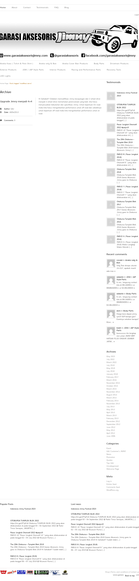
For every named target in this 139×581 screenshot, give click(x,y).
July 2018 (110, 371)
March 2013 (111, 415)
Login (137, 15)
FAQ (56, 7)
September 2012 (113, 424)
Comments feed (113, 487)
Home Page (4, 83)
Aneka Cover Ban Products (75, 64)
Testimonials (43, 7)
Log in (109, 481)
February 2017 (112, 377)
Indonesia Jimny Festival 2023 (22, 509)
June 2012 (110, 427)
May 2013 (110, 410)
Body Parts (99, 64)
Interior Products (58, 70)
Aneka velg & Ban (47, 64)
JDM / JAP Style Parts (33, 70)
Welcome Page (112, 469)
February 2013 (112, 418)
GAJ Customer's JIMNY (116, 451)
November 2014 (113, 392)
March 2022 (111, 362)
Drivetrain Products (119, 64)
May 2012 (110, 430)
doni (119, 311)
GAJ (12, 109)
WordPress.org (112, 490)
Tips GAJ (110, 463)
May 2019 (110, 368)
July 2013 (110, 407)
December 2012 (113, 421)
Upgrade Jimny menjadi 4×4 (16, 101)
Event (108, 448)
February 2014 (112, 401)
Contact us (134, 572)
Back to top (130, 576)
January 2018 (112, 374)
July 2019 (110, 365)
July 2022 (110, 359)
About (14, 7)
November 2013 (113, 404)
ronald (120, 260)
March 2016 (111, 380)
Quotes (109, 460)
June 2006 (110, 436)
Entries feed (111, 484)
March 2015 (111, 389)
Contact (27, 7)
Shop (107, 572)
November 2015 (113, 383)
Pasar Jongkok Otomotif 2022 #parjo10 (26, 533)
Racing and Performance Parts (86, 70)
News (108, 454)
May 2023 (110, 356)
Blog (66, 7)
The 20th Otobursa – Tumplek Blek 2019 (27, 544)
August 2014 (111, 395)
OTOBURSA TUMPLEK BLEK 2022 (24, 521)
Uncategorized (112, 466)
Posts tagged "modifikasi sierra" (21, 83)
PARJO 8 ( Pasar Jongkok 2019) (23, 556)
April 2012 (110, 433)
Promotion (110, 457)
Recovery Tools (114, 70)
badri (119, 328)
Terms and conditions (120, 572)
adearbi (120, 277)
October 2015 (112, 386)
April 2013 (110, 412)
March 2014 (111, 398)
